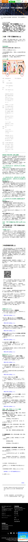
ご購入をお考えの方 (18, 509)
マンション (16, 515)
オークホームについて (7, 507)
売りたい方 (16, 519)
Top (2, 17)
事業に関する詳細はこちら (9, 315)
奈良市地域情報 (5, 527)
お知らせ (4, 513)
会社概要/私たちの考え (7, 509)
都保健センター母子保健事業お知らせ (12, 471)
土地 (15, 517)
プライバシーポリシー (6, 515)
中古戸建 (16, 513)
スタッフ (4, 511)
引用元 (22, 482)
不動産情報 (19, 507)
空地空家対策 (17, 521)
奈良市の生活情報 (7, 17)
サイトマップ (4, 517)
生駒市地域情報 (5, 528)
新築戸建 (16, 511)
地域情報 (7, 524)
